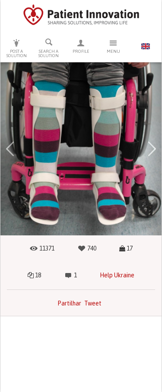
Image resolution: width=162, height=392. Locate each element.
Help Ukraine (117, 275)
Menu (113, 46)
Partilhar (69, 303)
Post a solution (16, 48)
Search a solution (49, 48)
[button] (10, 148)
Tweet (93, 303)
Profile (81, 46)
